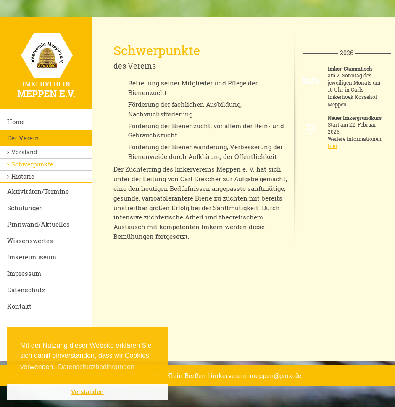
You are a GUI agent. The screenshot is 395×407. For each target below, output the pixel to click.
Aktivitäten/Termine (38, 191)
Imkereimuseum (31, 257)
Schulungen (25, 208)
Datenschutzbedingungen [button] (96, 366)
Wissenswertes (30, 240)
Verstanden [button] (87, 391)
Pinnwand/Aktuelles (38, 224)
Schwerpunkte (32, 164)
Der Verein (23, 138)
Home (16, 121)
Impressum (24, 273)
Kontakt (19, 306)
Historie (22, 176)
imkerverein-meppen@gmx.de (256, 375)
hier (332, 146)
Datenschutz (26, 289)
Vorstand (24, 152)
